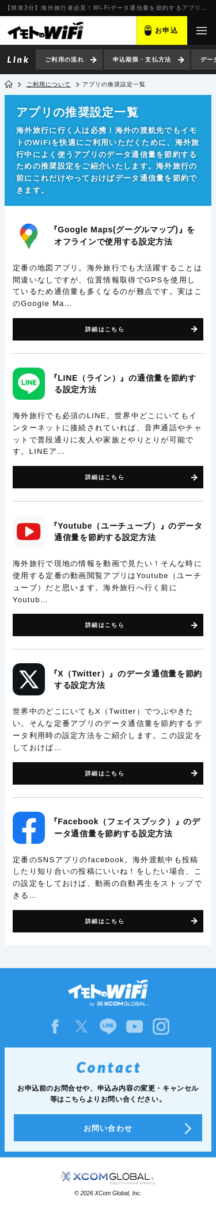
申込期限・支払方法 (142, 59)
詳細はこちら (104, 329)
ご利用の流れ (64, 59)
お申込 (166, 30)
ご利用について (48, 84)
